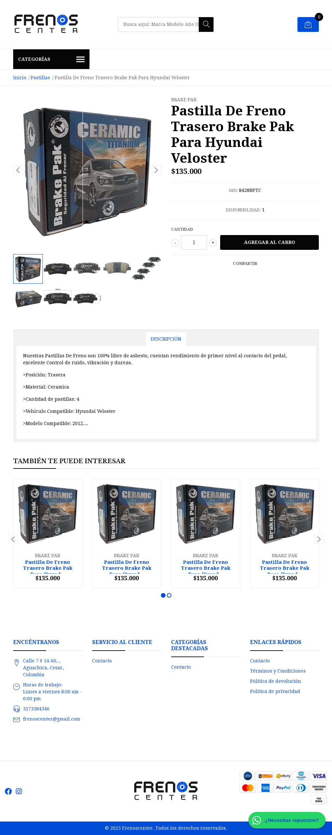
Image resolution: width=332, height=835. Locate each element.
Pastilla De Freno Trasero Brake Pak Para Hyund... (47, 568)
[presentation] (18, 170)
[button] (163, 595)
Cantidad (182, 229)
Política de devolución (275, 681)
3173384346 (36, 708)
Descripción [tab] (166, 339)
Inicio (19, 77)
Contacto (102, 660)
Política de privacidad (275, 691)
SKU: (233, 190)
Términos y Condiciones (278, 671)
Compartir (245, 263)
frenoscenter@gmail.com (51, 719)
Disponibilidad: (243, 210)
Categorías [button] (51, 60)
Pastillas (40, 77)
